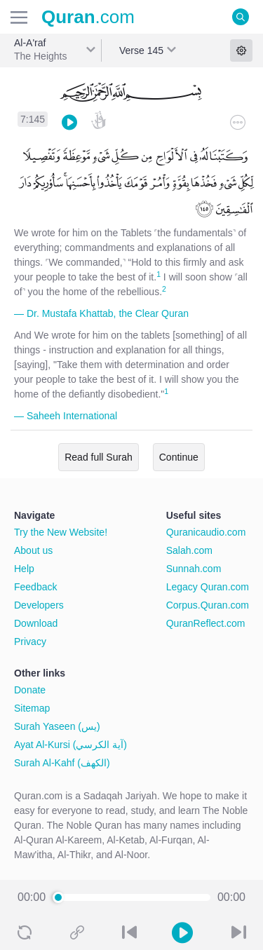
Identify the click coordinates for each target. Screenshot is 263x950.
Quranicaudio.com (206, 532)
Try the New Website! (60, 532)
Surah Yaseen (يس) (57, 726)
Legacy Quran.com (207, 586)
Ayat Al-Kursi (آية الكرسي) (70, 744)
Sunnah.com (194, 568)
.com (88, 16)
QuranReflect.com (205, 623)
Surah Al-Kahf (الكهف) (62, 762)
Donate (30, 689)
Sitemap (32, 708)
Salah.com (189, 550)
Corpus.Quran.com (207, 605)
